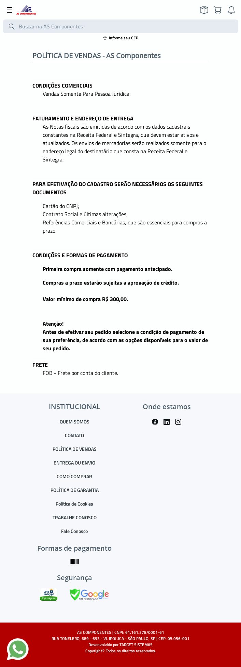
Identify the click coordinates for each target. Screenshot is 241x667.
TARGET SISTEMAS (136, 644)
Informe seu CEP (120, 38)
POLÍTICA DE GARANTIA (75, 490)
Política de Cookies (74, 503)
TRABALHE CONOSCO (75, 517)
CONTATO (74, 435)
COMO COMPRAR (74, 476)
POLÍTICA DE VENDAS (75, 449)
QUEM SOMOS (74, 421)
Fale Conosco (74, 531)
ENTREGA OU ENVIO (74, 462)
